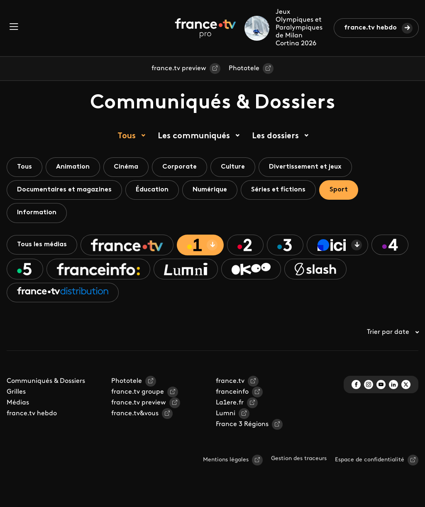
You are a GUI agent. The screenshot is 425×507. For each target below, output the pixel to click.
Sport (339, 189)
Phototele (244, 68)
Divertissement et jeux (305, 167)
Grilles (16, 392)
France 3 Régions (242, 424)
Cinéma (126, 167)
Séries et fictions (278, 189)
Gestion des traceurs (299, 459)
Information (36, 212)
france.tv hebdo (370, 27)
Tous (126, 136)
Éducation (152, 189)
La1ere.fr (230, 402)
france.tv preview (178, 68)
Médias (18, 402)
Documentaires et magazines (64, 189)
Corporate (179, 167)
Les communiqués (194, 136)
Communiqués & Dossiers (46, 381)
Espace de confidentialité (369, 460)
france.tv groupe (137, 392)
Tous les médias (42, 244)
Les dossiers (275, 136)
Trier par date (392, 332)
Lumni (225, 413)
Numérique (210, 189)
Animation (73, 167)
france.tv (230, 381)
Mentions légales (226, 460)
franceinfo (232, 392)
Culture (233, 167)
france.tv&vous (135, 413)
